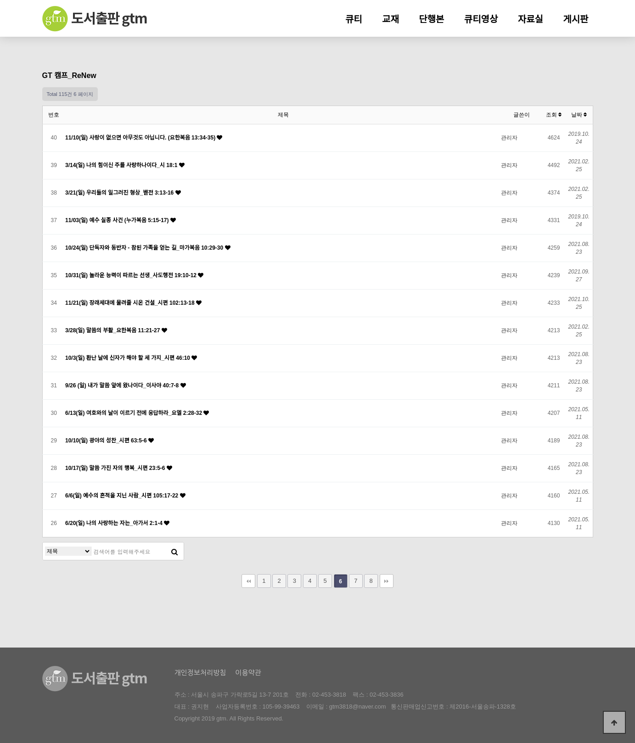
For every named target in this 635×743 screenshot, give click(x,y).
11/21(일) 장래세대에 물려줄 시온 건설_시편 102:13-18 (130, 303)
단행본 (431, 19)
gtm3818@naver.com (357, 706)
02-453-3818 (329, 694)
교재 (390, 19)
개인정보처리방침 (200, 672)
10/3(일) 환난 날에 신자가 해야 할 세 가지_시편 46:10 (128, 358)
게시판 (575, 19)
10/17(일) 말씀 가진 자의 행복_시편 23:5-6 (116, 468)
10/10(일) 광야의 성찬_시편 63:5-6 (106, 440)
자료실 (530, 19)
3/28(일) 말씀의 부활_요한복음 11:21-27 (113, 330)
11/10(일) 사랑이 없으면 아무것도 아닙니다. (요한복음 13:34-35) (141, 137)
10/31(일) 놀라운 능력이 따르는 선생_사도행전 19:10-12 (131, 275)
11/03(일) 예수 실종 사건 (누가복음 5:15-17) (117, 220)
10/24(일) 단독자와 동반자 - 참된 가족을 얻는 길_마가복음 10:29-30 (145, 248)
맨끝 (386, 581)
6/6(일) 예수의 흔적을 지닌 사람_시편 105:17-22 (122, 495)
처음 (248, 581)
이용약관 (248, 672)
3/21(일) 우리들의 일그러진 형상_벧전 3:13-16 (120, 193)
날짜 (579, 115)
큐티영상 (481, 19)
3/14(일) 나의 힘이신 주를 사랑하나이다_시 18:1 (122, 165)
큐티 (353, 19)
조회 (554, 115)
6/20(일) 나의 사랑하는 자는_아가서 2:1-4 (114, 523)
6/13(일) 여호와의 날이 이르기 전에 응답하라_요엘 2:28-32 (134, 413)
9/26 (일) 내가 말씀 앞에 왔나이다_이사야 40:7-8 (122, 385)
